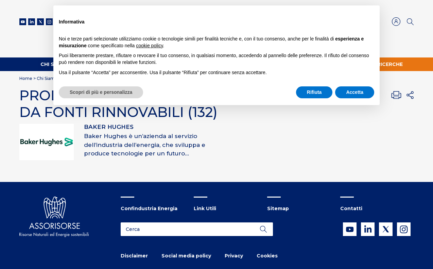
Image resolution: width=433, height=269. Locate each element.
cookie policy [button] (149, 45)
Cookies (267, 256)
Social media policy (186, 256)
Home (25, 78)
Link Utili (205, 208)
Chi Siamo (47, 78)
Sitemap (278, 208)
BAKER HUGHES (109, 126)
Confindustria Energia (149, 208)
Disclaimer (134, 256)
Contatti (351, 208)
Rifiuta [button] (314, 92)
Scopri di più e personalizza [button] (101, 92)
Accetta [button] (354, 92)
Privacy (234, 256)
